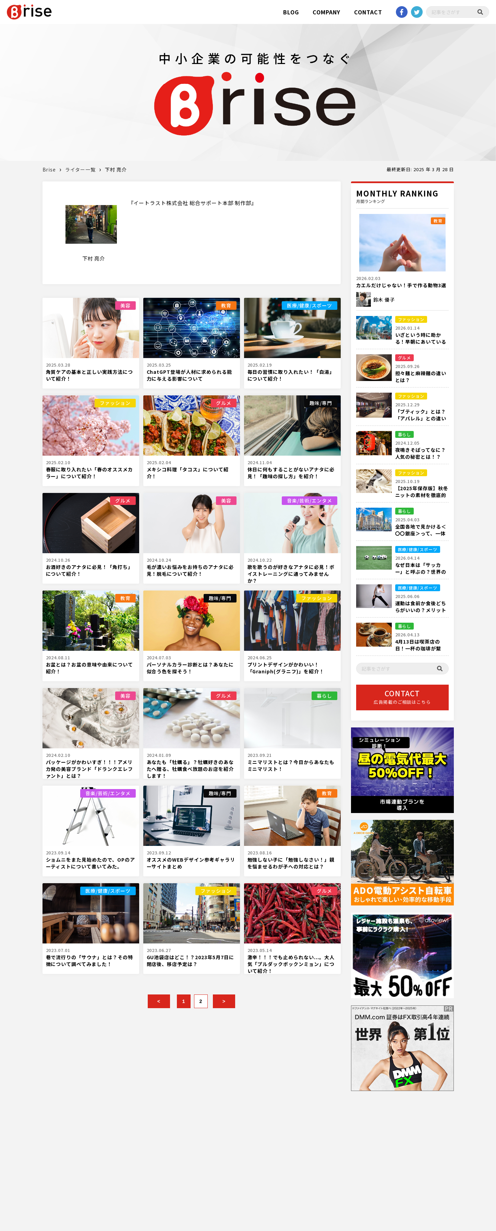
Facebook (402, 12)
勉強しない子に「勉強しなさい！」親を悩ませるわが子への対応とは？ (291, 863)
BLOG (291, 12)
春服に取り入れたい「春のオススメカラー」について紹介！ (89, 473)
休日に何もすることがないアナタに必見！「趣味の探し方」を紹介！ (291, 473)
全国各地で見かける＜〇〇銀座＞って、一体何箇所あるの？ (421, 533)
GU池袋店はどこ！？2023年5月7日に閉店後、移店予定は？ (190, 960)
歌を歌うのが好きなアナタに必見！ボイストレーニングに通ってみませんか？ (291, 573)
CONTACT (368, 12)
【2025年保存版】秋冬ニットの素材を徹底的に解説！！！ (422, 495)
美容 (125, 305)
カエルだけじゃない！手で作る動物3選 (401, 285)
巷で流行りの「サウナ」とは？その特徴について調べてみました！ (89, 960)
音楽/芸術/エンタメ (309, 500)
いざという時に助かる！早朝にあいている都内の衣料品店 (421, 341)
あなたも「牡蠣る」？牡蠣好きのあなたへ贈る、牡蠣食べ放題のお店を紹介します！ (190, 769)
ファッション (115, 402)
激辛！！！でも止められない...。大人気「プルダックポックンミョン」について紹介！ (291, 964)
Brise (49, 169)
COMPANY (326, 12)
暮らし (324, 695)
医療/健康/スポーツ (309, 305)
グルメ (223, 402)
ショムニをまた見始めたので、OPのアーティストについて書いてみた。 (90, 863)
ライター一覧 (80, 169)
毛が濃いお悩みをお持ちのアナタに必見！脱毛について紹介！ (190, 570)
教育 (226, 305)
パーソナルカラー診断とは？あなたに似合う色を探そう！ (190, 668)
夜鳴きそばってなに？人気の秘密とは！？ (420, 453)
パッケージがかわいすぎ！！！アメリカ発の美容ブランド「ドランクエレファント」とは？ (89, 769)
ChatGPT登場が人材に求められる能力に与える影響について (189, 375)
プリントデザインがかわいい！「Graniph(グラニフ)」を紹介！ (286, 668)
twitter (417, 12)
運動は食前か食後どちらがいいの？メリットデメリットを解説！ (421, 610)
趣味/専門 (321, 402)
